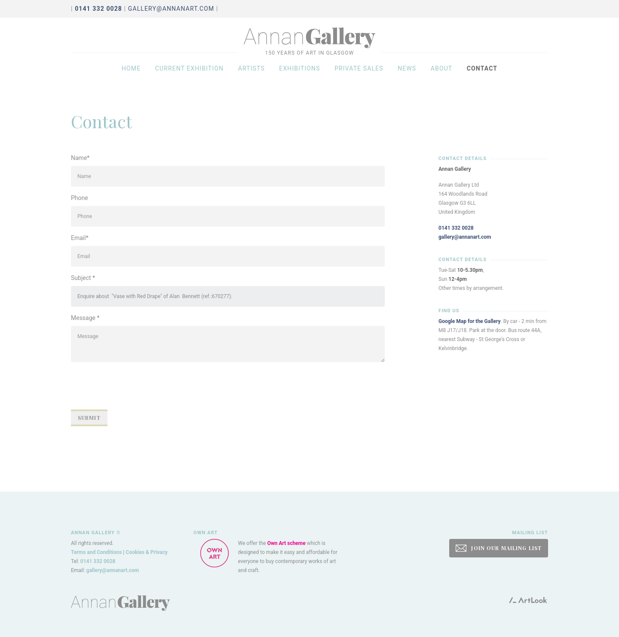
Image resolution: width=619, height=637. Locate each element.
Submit (89, 417)
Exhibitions (299, 74)
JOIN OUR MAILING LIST (499, 548)
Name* (80, 157)
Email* (80, 237)
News (407, 74)
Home (131, 74)
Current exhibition (189, 74)
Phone (79, 197)
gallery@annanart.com (171, 8)
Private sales (358, 74)
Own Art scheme (286, 543)
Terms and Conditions (96, 552)
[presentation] (136, 386)
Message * (85, 317)
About (442, 74)
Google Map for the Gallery (469, 321)
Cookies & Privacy (147, 552)
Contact (482, 74)
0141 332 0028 (456, 228)
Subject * (83, 277)
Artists (251, 74)
